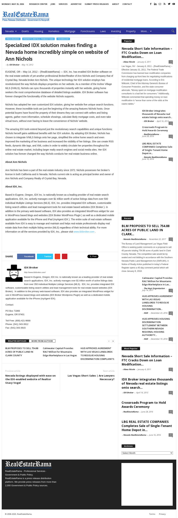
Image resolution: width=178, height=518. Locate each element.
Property (131, 31)
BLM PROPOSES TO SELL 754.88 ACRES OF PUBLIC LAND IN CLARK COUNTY (21, 352)
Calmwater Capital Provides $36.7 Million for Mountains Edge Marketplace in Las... (157, 281)
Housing (38, 31)
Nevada (11, 31)
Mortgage (69, 31)
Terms (152, 514)
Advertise (76, 4)
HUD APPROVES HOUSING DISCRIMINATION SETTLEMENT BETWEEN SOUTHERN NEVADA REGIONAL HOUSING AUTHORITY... (156, 327)
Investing (116, 31)
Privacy (162, 514)
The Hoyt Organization (154, 288)
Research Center (38, 4)
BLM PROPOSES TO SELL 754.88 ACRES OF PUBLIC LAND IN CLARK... (145, 230)
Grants (25, 31)
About (115, 4)
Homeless (53, 31)
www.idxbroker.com (84, 231)
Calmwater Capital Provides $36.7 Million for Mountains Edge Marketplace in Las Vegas (60, 352)
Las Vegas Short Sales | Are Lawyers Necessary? (91, 377)
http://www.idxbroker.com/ (35, 272)
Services (63, 4)
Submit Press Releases (97, 4)
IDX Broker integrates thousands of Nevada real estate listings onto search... (157, 114)
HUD (146, 313)
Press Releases (12, 39)
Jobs (53, 4)
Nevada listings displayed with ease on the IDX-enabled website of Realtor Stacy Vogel (30, 379)
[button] (171, 31)
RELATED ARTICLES (17, 341)
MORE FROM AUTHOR (42, 341)
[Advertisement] (114, 16)
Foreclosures (88, 31)
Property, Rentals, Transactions (38, 39)
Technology (63, 39)
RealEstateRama (151, 134)
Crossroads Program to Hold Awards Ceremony (155, 129)
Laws (103, 31)
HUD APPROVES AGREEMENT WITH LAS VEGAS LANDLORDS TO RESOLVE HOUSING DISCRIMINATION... (157, 303)
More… (146, 31)
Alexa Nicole (129, 61)
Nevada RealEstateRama (155, 157)
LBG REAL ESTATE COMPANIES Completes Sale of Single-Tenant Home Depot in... (157, 148)
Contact (127, 4)
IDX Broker (14, 64)
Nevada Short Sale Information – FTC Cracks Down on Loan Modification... (147, 52)
